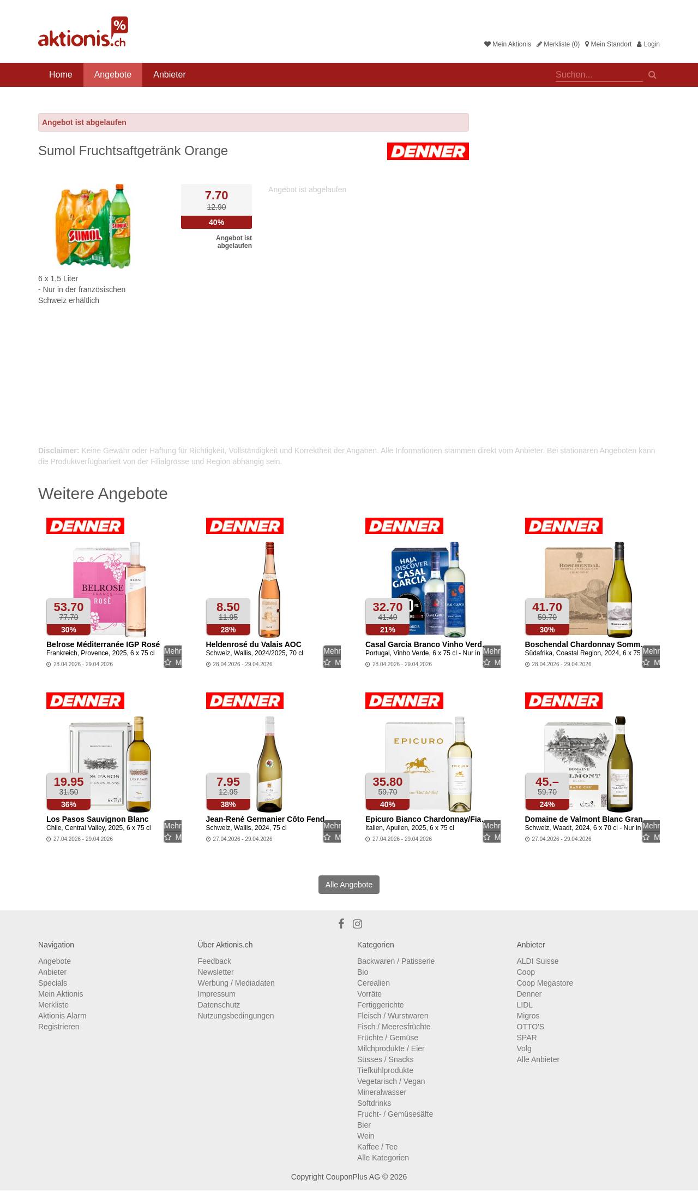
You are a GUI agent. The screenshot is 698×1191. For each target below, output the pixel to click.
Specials (52, 983)
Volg (524, 1048)
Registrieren (58, 1026)
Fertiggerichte (380, 1004)
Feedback (214, 961)
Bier (364, 1125)
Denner (529, 993)
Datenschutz (219, 1004)
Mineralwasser (381, 1092)
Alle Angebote (349, 884)
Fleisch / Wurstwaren (392, 1015)
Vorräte (369, 993)
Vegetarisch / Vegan (391, 1081)
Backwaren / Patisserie (396, 961)
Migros (528, 1015)
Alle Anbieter (538, 1059)
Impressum (217, 993)
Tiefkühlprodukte (385, 1070)
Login (648, 44)
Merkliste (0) (558, 44)
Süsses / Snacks (385, 1059)
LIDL (525, 1004)
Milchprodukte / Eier (391, 1048)
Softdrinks (374, 1103)
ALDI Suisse (538, 961)
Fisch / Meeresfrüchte (394, 1026)
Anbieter (169, 74)
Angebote (113, 74)
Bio (362, 972)
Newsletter (216, 972)
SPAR (527, 1037)
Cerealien (373, 983)
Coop (526, 972)
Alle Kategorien (383, 1157)
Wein (366, 1135)
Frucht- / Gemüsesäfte (395, 1114)
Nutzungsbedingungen (236, 1015)
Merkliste (53, 1004)
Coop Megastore (545, 983)
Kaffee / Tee (377, 1146)
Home (61, 74)
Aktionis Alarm (62, 1015)
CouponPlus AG (353, 1176)
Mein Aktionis (507, 44)
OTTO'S (531, 1026)
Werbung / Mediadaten (236, 983)
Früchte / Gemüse (387, 1037)
